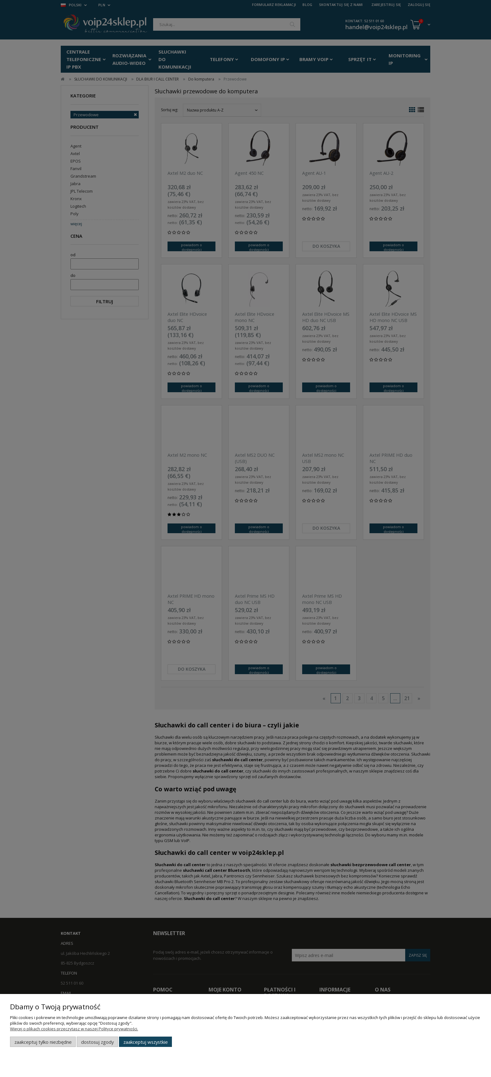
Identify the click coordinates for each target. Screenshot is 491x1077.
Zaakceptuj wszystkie (145, 1042)
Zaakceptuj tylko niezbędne (43, 1042)
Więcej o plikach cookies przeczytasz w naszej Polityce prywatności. (74, 1029)
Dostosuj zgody (97, 1042)
